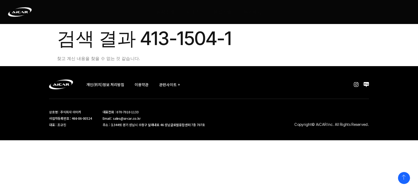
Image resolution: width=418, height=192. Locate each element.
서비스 (193, 12)
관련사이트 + (171, 84)
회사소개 (165, 12)
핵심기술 (222, 12)
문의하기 (252, 12)
